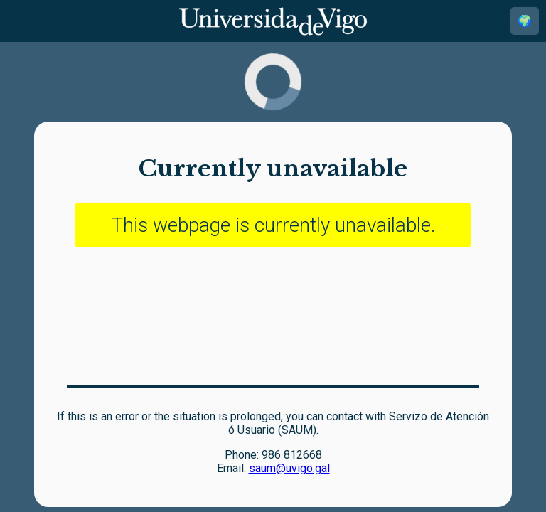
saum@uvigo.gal (289, 468)
